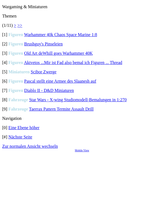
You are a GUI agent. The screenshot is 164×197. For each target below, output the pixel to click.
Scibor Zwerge (43, 71)
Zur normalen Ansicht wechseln (30, 146)
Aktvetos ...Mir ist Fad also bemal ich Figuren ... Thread (73, 62)
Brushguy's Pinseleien (43, 44)
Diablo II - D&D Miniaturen (49, 90)
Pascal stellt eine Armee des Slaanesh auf (60, 81)
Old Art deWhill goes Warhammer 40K (58, 53)
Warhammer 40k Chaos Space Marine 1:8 (60, 34)
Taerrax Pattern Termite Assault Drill (61, 109)
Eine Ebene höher (24, 127)
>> (19, 25)
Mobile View (82, 150)
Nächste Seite (20, 137)
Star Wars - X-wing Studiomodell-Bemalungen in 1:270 (78, 99)
